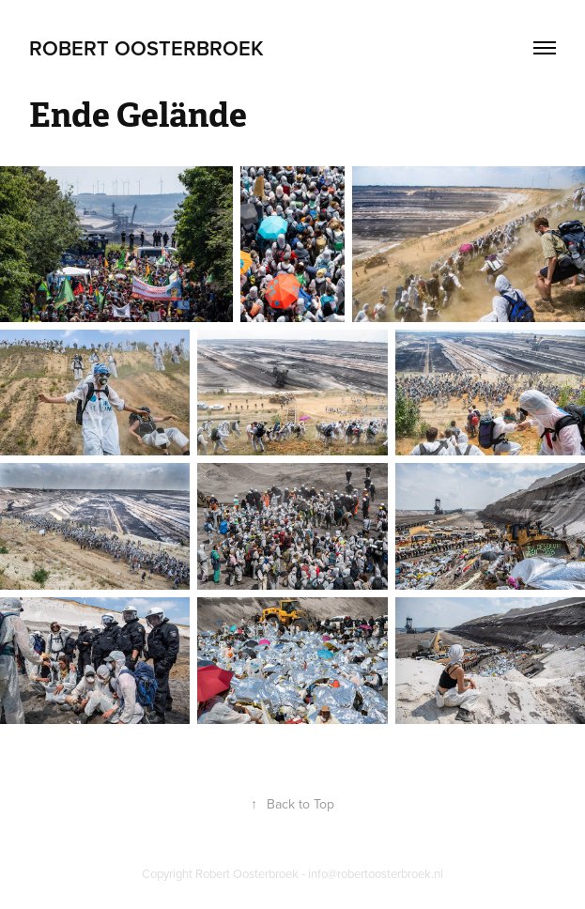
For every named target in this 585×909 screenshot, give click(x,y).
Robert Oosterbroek (146, 48)
